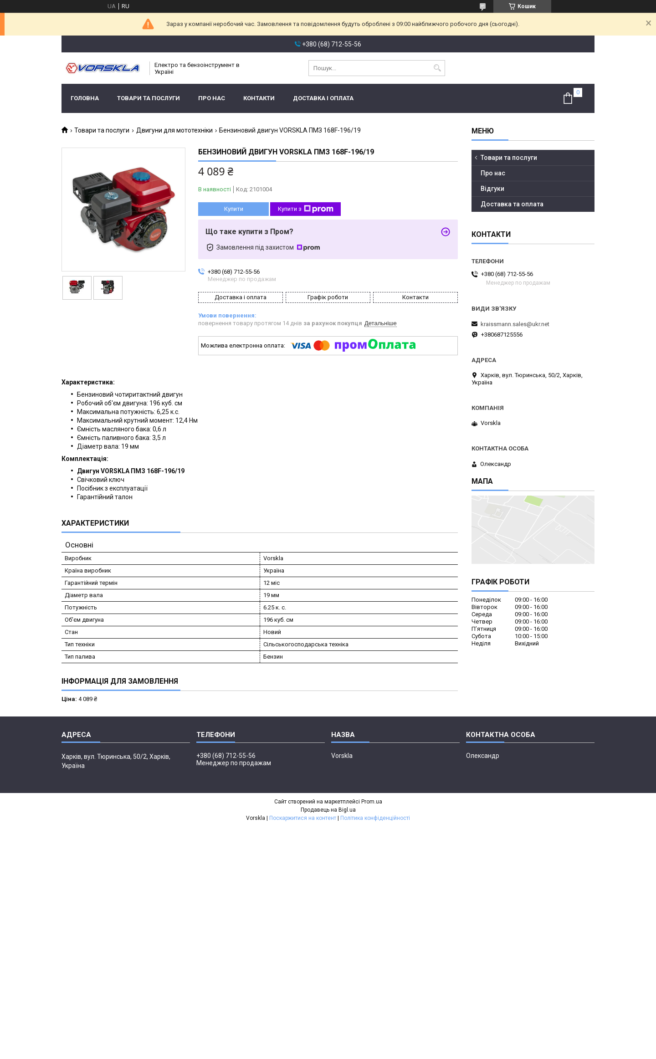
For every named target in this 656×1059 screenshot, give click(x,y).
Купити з (305, 209)
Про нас (211, 98)
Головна (85, 98)
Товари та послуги (148, 98)
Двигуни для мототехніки (174, 130)
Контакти (259, 98)
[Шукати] (437, 68)
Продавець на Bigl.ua (328, 810)
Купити (233, 208)
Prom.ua (371, 801)
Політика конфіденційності (375, 818)
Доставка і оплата (323, 98)
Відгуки (492, 188)
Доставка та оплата (512, 204)
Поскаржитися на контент (302, 818)
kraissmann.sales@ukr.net (515, 324)
